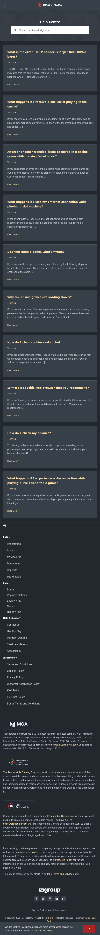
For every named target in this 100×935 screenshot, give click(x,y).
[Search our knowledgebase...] (50, 30)
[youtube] (56, 898)
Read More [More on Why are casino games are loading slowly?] (12, 325)
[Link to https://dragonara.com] (4, 5)
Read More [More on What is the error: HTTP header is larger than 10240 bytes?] (12, 84)
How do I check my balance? (29, 433)
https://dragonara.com (15, 823)
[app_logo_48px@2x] (50, 3)
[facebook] (36, 898)
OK (89, 928)
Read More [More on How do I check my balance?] (12, 461)
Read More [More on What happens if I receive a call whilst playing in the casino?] (12, 134)
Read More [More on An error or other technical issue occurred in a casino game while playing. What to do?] (12, 184)
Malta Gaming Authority (66, 744)
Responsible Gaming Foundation (25, 772)
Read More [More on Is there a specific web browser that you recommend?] (12, 415)
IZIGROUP (49, 918)
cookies (33, 852)
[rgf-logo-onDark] (18, 757)
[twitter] (43, 898)
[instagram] (50, 898)
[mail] (63, 898)
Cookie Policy (64, 859)
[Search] (15, 30)
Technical (11, 62)
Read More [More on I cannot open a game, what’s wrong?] (12, 279)
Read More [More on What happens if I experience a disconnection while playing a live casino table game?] (12, 511)
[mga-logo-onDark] (18, 719)
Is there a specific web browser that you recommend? (48, 388)
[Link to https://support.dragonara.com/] (4, 525)
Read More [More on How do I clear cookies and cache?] (12, 370)
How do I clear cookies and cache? (34, 342)
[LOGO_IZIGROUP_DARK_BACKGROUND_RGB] (50, 889)
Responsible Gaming (58, 816)
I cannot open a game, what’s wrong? (35, 252)
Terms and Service (62, 874)
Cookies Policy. (45, 930)
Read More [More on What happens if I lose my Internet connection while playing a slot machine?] (12, 234)
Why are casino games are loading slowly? (39, 297)
